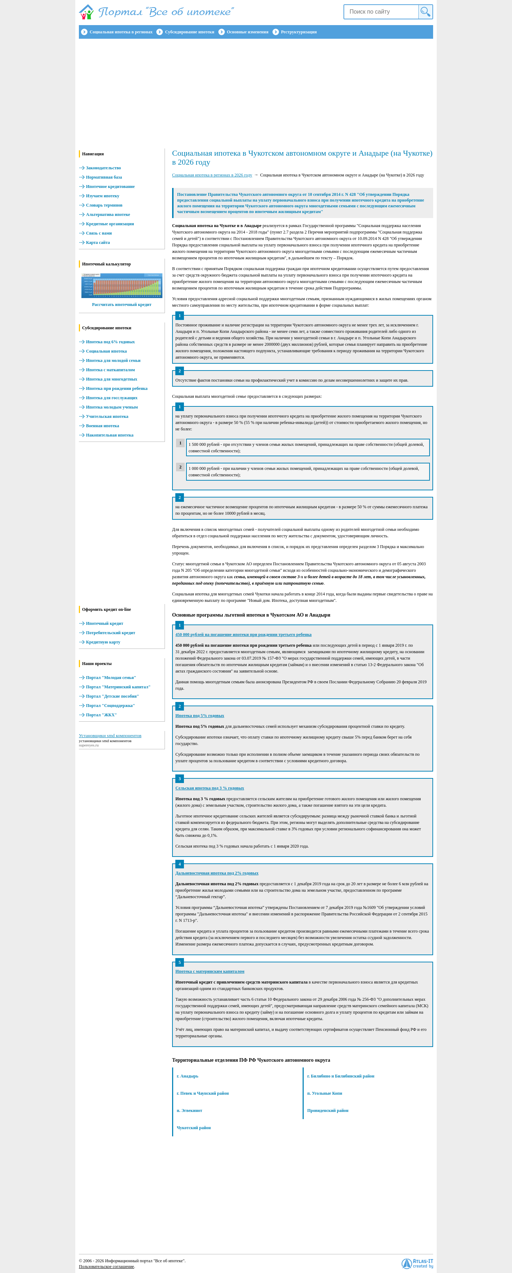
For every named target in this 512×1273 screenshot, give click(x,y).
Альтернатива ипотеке (108, 214)
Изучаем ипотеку (102, 195)
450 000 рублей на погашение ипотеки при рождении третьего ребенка (243, 634)
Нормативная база (104, 177)
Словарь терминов (104, 205)
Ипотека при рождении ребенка (117, 388)
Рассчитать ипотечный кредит (122, 304)
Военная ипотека (102, 425)
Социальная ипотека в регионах (121, 31)
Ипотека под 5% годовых (199, 715)
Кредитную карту (103, 642)
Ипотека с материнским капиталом (209, 971)
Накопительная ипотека (109, 435)
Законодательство (103, 167)
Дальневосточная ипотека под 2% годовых (217, 873)
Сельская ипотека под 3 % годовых (209, 788)
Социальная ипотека (106, 351)
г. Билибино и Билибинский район (340, 1076)
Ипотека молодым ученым (112, 407)
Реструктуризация (299, 31)
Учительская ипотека (107, 416)
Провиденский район (328, 1110)
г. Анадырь (187, 1076)
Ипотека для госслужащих (111, 397)
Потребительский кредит (110, 632)
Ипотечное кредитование (110, 186)
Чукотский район (194, 1127)
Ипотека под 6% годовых (110, 341)
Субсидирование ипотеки (189, 31)
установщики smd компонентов (105, 741)
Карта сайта (98, 242)
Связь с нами (99, 233)
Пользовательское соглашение (106, 1266)
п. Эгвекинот (189, 1110)
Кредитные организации (110, 223)
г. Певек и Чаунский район (203, 1093)
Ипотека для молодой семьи (113, 360)
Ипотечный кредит (104, 623)
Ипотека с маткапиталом (110, 369)
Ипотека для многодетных (111, 379)
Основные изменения (248, 31)
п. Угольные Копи (324, 1093)
